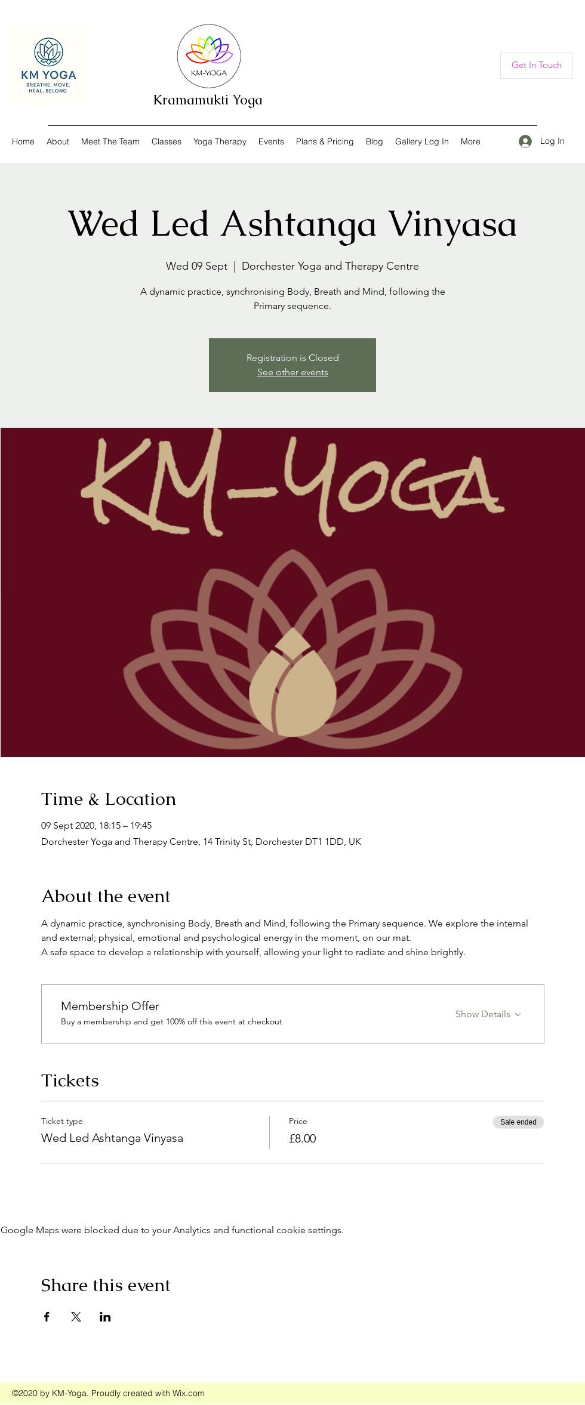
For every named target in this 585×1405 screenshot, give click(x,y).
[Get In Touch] (536, 65)
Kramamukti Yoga (208, 100)
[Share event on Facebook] (47, 1316)
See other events (292, 372)
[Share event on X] (76, 1316)
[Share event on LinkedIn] (105, 1316)
